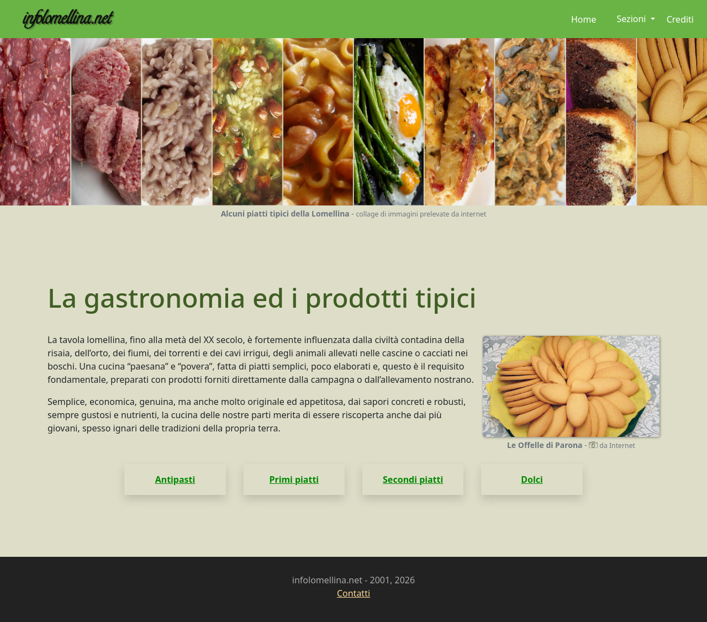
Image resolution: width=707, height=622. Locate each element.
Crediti (680, 19)
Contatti (353, 593)
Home (584, 19)
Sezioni (632, 19)
